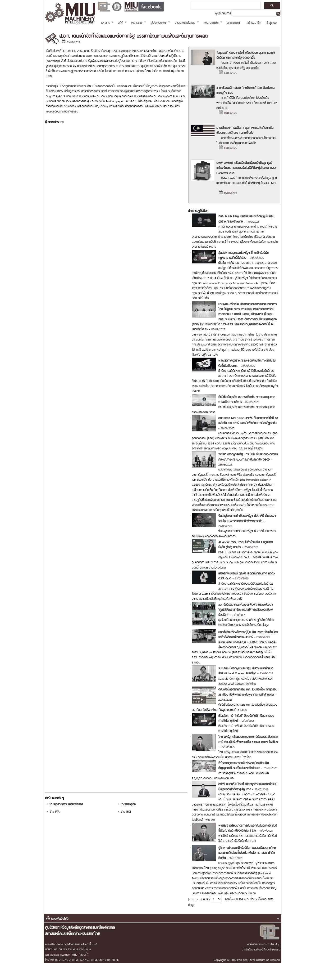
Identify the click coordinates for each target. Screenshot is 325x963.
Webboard (233, 22)
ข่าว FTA (54, 811)
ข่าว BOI (126, 811)
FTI (62, 121)
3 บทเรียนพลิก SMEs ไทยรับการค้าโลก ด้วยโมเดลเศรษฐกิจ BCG (245, 90)
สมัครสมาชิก (254, 22)
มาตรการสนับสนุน (185, 22)
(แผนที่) (83, 954)
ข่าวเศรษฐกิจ (128, 803)
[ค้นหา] (225, 5)
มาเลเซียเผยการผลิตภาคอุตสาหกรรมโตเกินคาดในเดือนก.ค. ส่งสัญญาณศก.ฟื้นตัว (244, 130)
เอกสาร (105, 22)
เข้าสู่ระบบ (271, 22)
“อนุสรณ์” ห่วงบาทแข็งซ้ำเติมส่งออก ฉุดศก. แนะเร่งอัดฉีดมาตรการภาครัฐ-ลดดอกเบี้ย (245, 54)
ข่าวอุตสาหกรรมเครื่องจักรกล (66, 803)
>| (201, 898)
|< (189, 898)
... (228, 107)
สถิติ (120, 22)
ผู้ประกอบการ (158, 22)
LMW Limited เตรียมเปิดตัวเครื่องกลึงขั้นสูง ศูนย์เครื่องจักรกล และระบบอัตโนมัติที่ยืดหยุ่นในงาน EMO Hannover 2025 (246, 167)
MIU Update (211, 22)
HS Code (136, 22)
